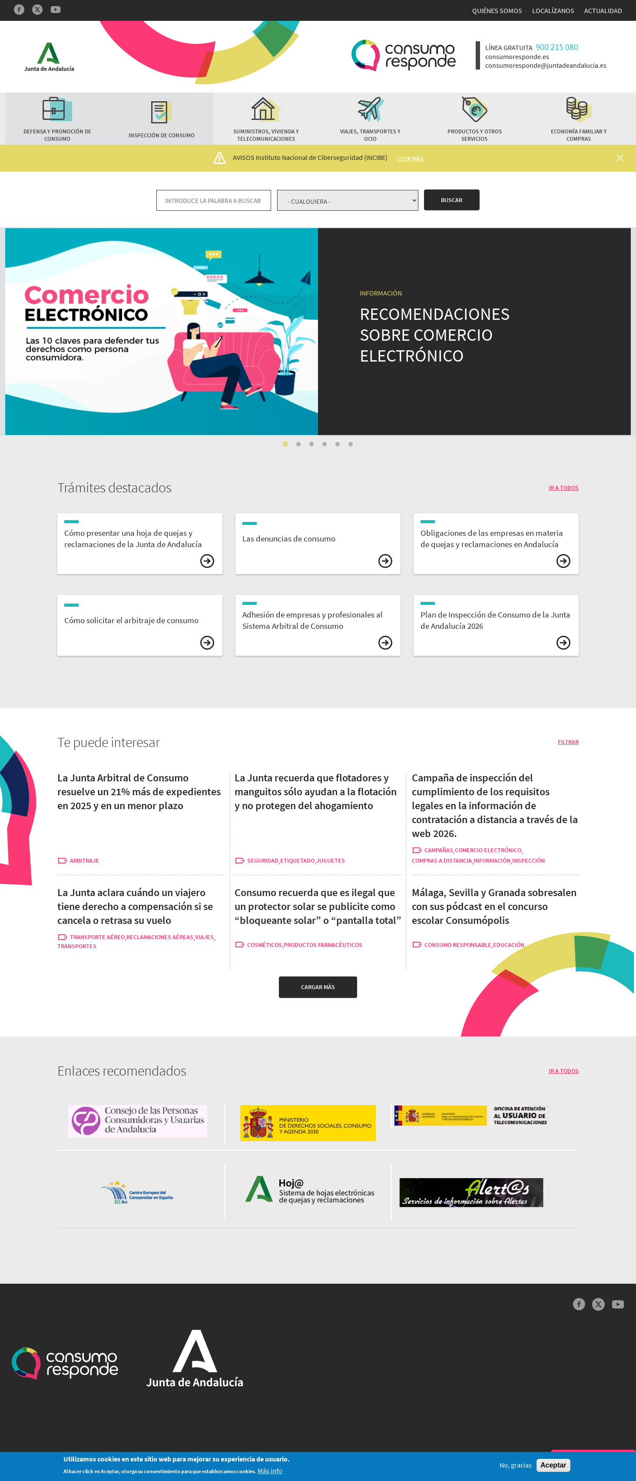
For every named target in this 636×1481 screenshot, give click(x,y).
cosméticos (264, 945)
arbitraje (84, 860)
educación (508, 945)
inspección (528, 860)
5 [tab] (337, 444)
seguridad (262, 860)
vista (139, 543)
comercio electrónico (488, 850)
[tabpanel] (318, 331)
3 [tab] (311, 444)
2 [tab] (298, 444)
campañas (438, 850)
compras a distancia (442, 860)
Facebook (19, 9)
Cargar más (318, 987)
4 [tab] (324, 444)
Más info (270, 1472)
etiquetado (297, 860)
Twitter (37, 9)
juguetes (330, 860)
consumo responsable (457, 945)
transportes (76, 946)
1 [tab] (285, 444)
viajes (204, 937)
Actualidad (603, 10)
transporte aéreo (97, 937)
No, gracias (516, 1466)
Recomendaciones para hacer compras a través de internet (108, 233)
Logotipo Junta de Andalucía (49, 56)
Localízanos (553, 10)
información (492, 860)
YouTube (55, 9)
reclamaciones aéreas (159, 937)
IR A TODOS (564, 487)
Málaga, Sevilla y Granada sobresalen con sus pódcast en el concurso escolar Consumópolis (494, 906)
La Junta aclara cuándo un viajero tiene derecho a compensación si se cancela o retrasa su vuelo (135, 906)
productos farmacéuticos (323, 945)
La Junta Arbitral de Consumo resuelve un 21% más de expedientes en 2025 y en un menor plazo (139, 791)
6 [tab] (350, 444)
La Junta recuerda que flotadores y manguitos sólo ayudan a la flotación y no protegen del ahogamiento (316, 791)
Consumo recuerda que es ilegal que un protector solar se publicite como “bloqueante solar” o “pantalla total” (318, 906)
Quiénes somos (497, 10)
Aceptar (553, 1466)
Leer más (411, 159)
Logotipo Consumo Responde (403, 55)
